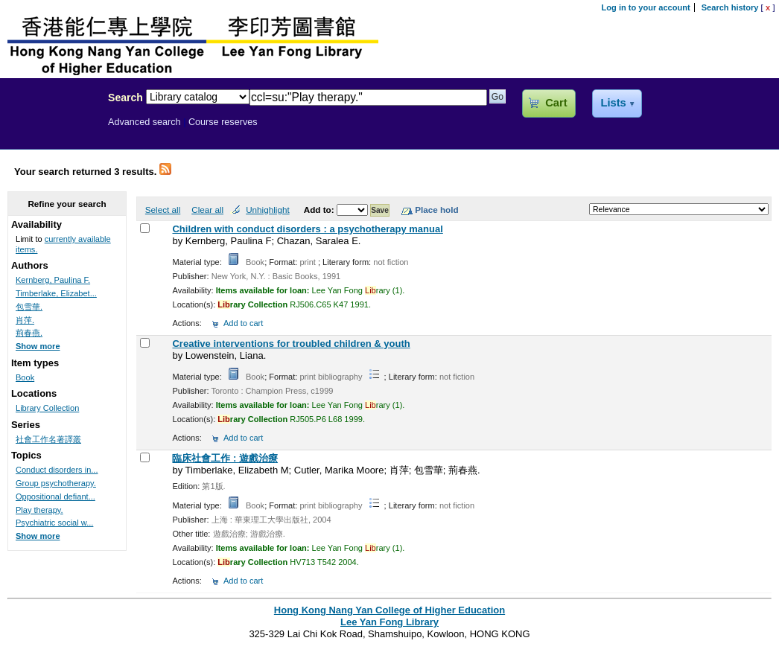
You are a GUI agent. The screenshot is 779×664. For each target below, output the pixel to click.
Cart (556, 103)
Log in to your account (646, 7)
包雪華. (29, 306)
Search (125, 97)
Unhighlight (267, 209)
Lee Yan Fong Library (50, 129)
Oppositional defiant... (55, 496)
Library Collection (47, 407)
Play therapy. (39, 509)
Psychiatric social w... (54, 522)
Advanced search (144, 122)
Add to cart (243, 323)
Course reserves (223, 122)
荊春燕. (29, 332)
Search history (730, 7)
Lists (613, 103)
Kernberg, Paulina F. (53, 279)
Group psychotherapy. (56, 483)
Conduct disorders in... (57, 469)
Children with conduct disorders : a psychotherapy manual (307, 228)
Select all (162, 209)
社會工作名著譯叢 (48, 439)
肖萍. (25, 320)
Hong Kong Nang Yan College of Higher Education (389, 610)
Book (25, 377)
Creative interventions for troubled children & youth (291, 343)
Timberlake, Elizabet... (56, 293)
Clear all (207, 209)
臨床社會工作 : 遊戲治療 (225, 458)
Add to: (320, 209)
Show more (38, 346)
